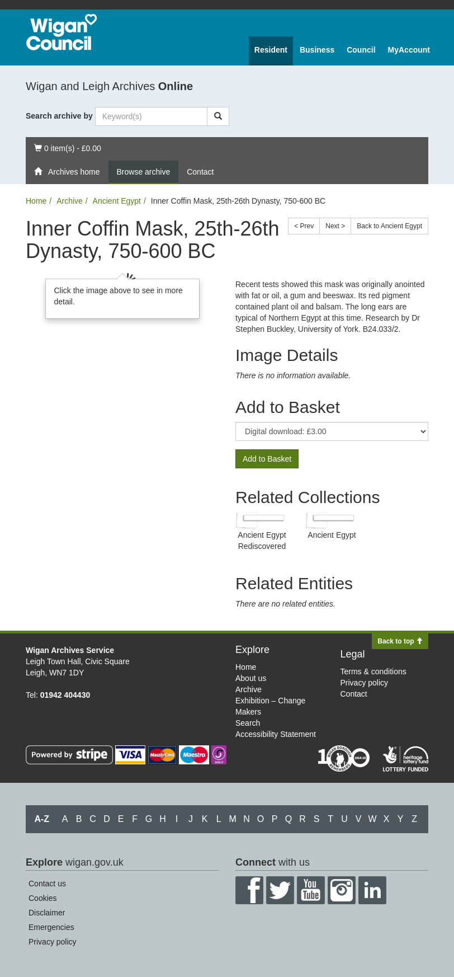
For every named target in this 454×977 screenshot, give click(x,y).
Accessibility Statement (275, 734)
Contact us (47, 883)
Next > (335, 226)
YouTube (311, 890)
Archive (69, 200)
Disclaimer (47, 912)
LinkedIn (372, 890)
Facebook (249, 890)
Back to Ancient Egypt (389, 226)
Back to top (400, 641)
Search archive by (59, 115)
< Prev (304, 226)
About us (250, 678)
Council (361, 49)
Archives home (67, 171)
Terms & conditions (373, 671)
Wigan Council (61, 32)
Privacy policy (364, 682)
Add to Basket (267, 458)
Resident (270, 49)
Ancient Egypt (117, 200)
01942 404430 (65, 695)
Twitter (280, 890)
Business (317, 49)
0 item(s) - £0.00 (67, 147)
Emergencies (51, 927)
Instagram (342, 890)
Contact (200, 171)
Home (36, 200)
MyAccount (409, 49)
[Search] (218, 116)
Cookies (43, 898)
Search (247, 722)
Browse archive (144, 171)
